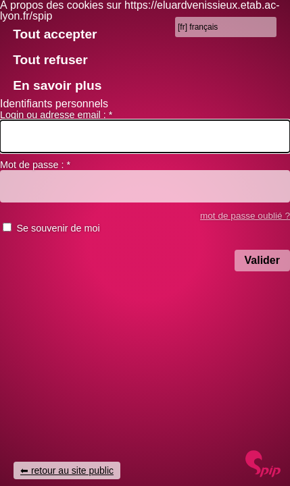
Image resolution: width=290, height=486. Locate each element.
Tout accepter (55, 34)
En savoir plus (57, 85)
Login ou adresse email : (56, 114)
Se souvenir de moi (57, 228)
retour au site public (72, 470)
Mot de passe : (35, 164)
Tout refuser (50, 60)
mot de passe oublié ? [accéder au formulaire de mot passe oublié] (245, 216)
